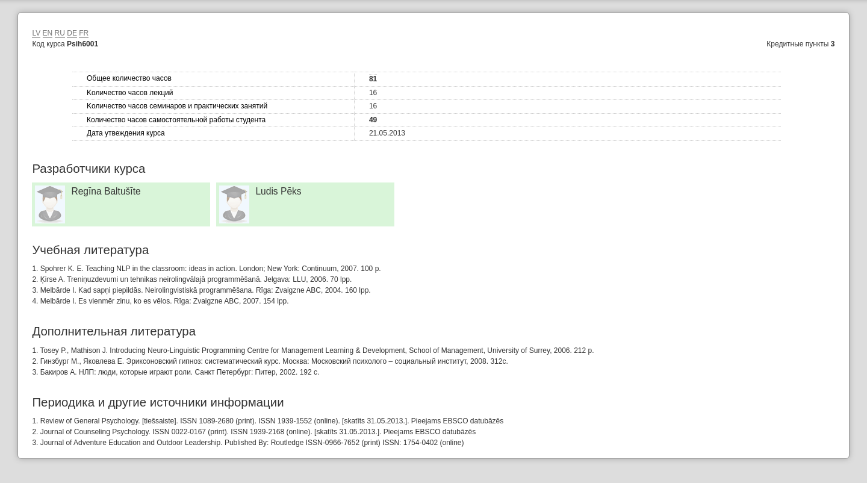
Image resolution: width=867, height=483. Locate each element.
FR (84, 33)
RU (60, 33)
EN (48, 33)
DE (72, 33)
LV (36, 33)
